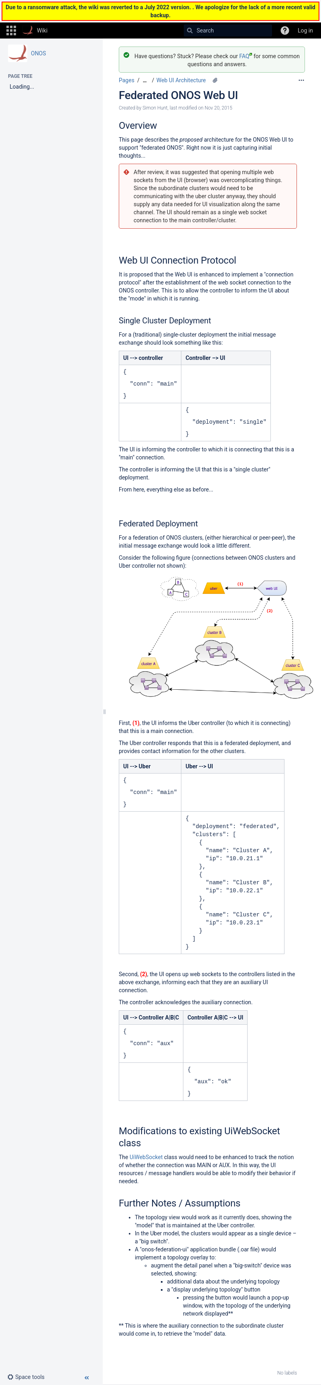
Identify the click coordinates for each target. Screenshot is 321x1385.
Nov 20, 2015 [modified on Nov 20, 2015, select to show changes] (218, 108)
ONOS (38, 53)
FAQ (245, 56)
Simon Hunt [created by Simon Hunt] (154, 108)
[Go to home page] (34, 30)
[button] (11, 30)
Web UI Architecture (181, 80)
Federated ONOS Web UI (178, 95)
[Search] (190, 30)
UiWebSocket (146, 1157)
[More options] (301, 80)
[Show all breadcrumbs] (144, 80)
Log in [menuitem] (305, 30)
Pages (126, 80)
